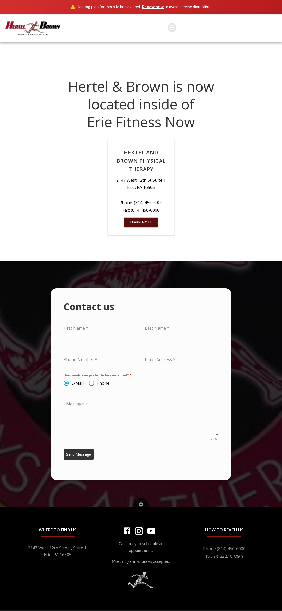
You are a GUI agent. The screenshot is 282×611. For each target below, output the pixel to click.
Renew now (153, 6)
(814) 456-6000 (231, 549)
